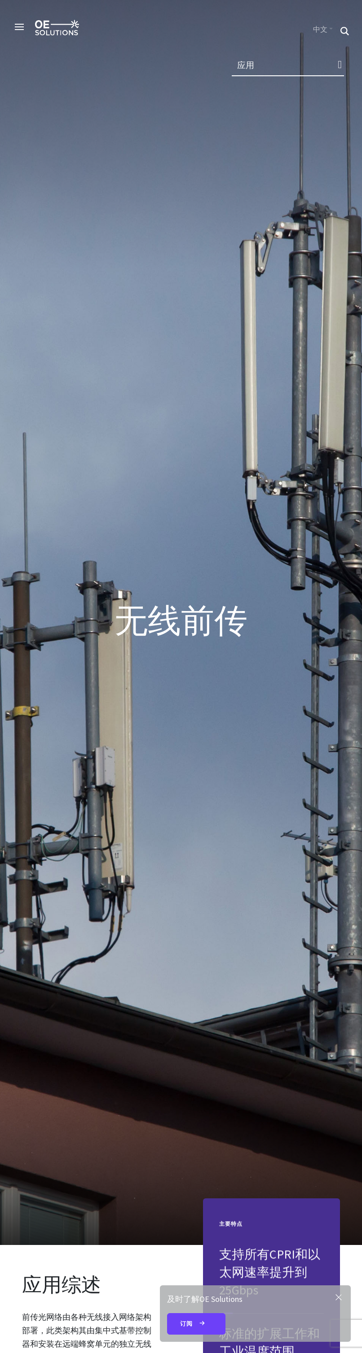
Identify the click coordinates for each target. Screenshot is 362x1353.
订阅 (196, 1324)
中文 (320, 29)
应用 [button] (245, 65)
